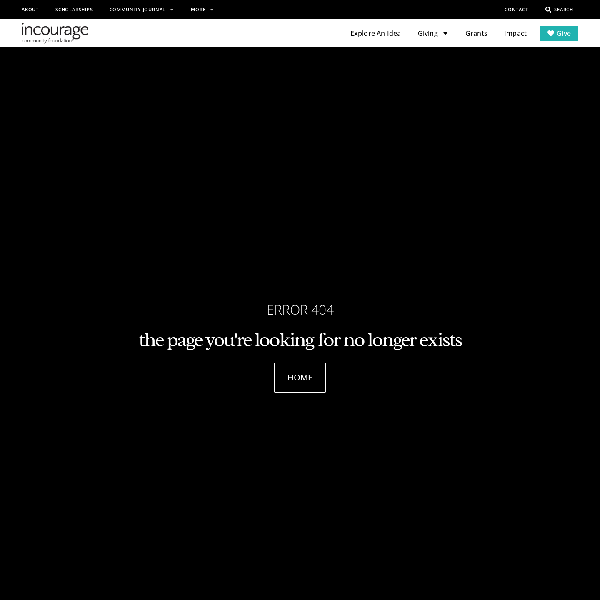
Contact (516, 9)
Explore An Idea (375, 33)
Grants (476, 33)
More (202, 9)
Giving (433, 33)
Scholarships (74, 9)
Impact (515, 33)
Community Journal (142, 9)
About (30, 9)
